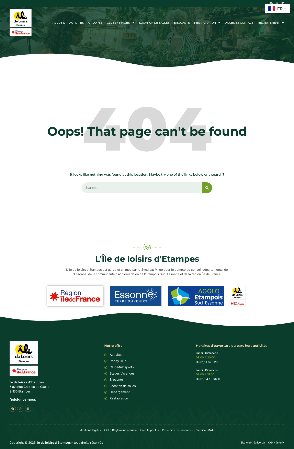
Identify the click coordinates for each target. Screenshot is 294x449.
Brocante (182, 22)
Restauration (207, 22)
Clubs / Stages (121, 22)
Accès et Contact (239, 22)
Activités (76, 22)
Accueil (59, 22)
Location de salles (154, 22)
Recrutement (271, 22)
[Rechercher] (207, 187)
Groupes (95, 22)
